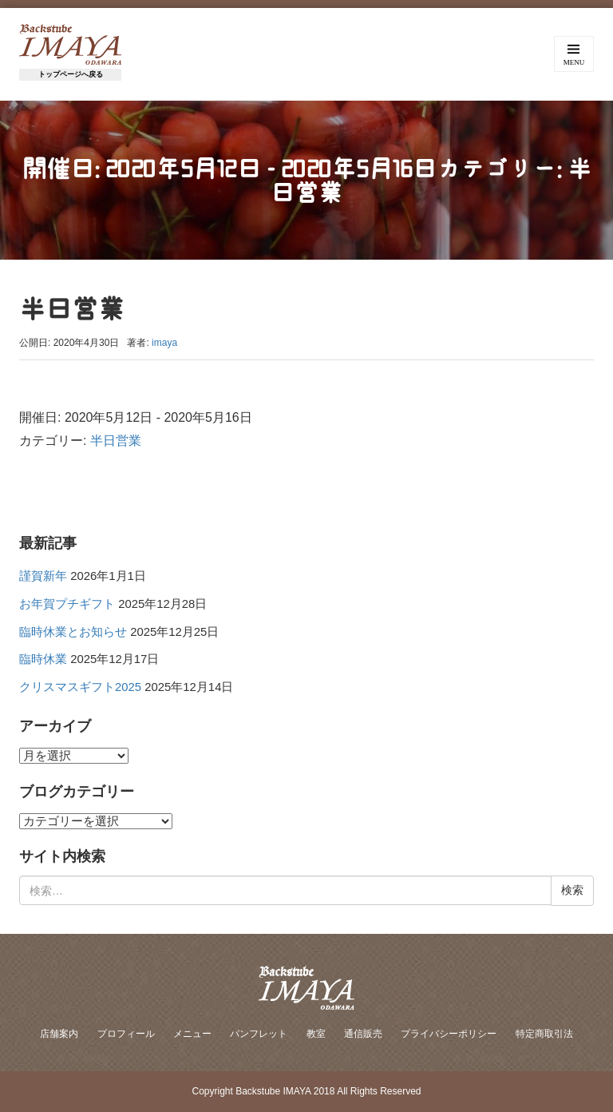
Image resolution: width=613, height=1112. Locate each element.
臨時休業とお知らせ (73, 632)
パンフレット (258, 1033)
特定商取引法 (544, 1033)
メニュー (192, 1033)
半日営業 (115, 440)
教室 (316, 1033)
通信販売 (363, 1033)
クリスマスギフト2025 (80, 687)
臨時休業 (43, 659)
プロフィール (126, 1033)
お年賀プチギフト (67, 604)
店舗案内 (59, 1033)
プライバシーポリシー (448, 1033)
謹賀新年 (43, 576)
